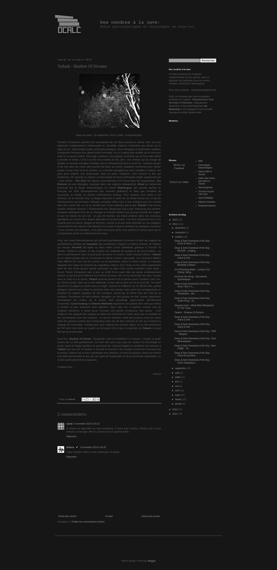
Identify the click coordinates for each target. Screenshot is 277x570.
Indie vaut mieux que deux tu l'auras (206, 181)
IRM (200, 161)
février (178, 399)
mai (177, 386)
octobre (179, 237)
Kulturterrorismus (207, 205)
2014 (175, 224)
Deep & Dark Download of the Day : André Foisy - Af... (193, 299)
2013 (175, 409)
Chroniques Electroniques (205, 166)
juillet (178, 377)
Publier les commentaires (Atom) (88, 521)
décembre (180, 228)
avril (177, 390)
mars (178, 395)
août (177, 373)
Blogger (152, 561)
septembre (181, 368)
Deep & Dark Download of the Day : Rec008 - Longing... (193, 249)
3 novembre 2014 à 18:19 (93, 447)
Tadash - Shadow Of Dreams (189, 312)
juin (177, 381)
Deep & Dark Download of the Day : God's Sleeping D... (193, 361)
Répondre (71, 436)
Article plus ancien (151, 516)
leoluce (70, 447)
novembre (180, 232)
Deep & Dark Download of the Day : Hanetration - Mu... (193, 292)
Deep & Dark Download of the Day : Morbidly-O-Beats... (193, 263)
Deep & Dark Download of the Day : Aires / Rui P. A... (193, 285)
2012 (175, 414)
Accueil (109, 516)
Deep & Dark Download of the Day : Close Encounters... (193, 354)
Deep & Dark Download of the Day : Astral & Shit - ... (193, 256)
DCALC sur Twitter (179, 182)
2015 (175, 219)
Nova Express (205, 187)
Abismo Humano (206, 202)
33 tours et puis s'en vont (206, 192)
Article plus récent (67, 516)
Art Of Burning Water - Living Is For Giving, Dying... (192, 271)
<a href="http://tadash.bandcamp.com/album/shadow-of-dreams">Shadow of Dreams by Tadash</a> (109, 383)
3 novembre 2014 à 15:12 (87, 423)
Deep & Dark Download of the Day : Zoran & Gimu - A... (193, 242)
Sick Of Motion (205, 198)
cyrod (69, 423)
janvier (179, 403)
